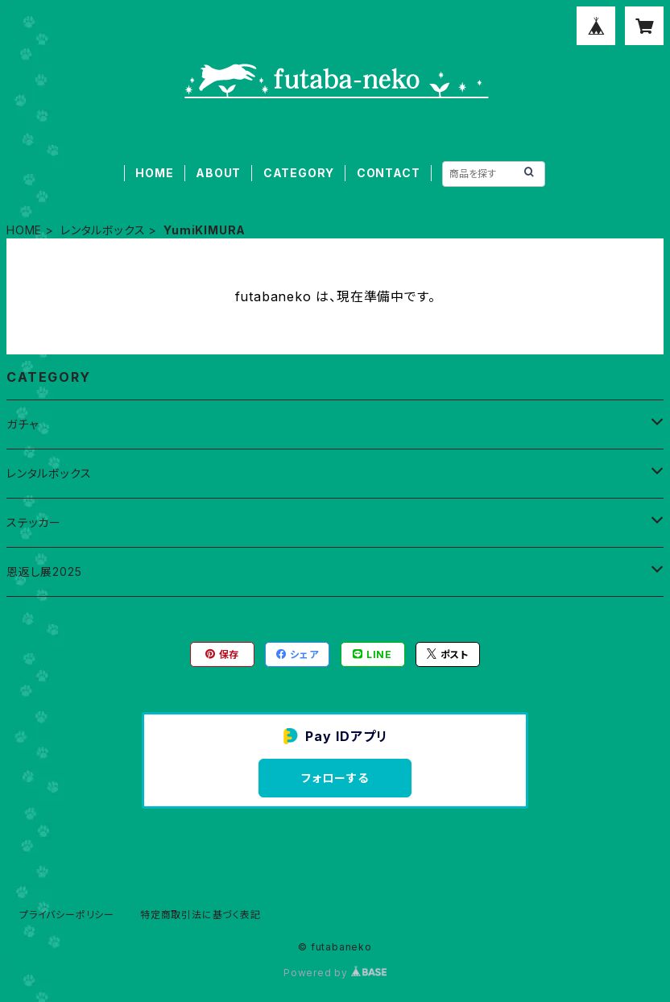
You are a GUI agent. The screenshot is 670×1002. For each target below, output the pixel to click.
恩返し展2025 (43, 571)
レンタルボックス (102, 230)
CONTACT (388, 173)
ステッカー (33, 522)
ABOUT (218, 173)
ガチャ (22, 424)
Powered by (335, 973)
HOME (154, 173)
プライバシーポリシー (66, 915)
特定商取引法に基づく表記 (200, 915)
